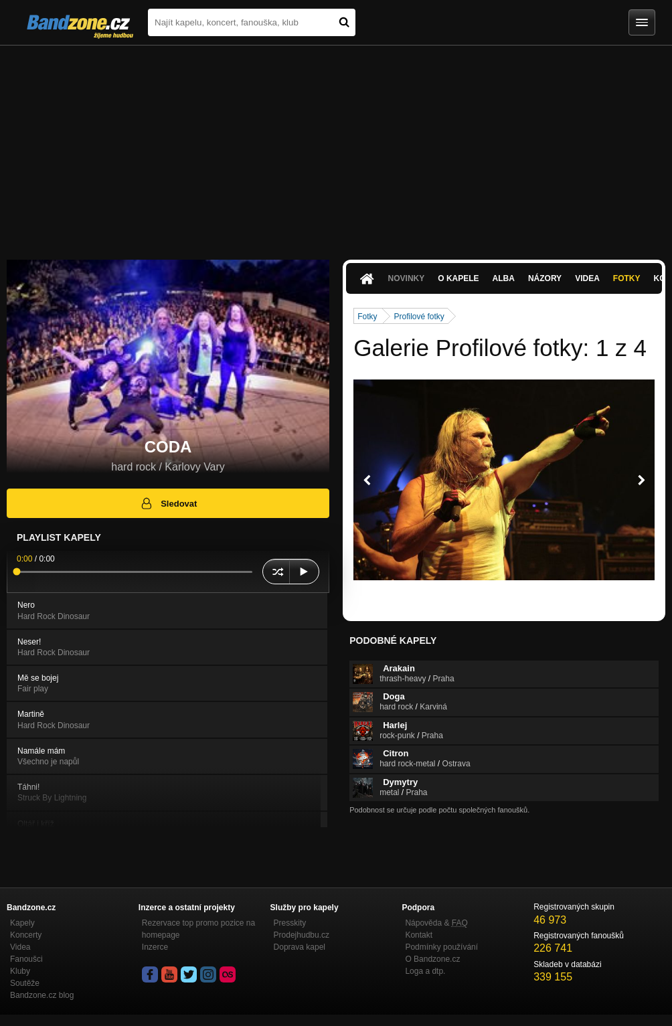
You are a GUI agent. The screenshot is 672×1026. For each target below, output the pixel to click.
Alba (504, 278)
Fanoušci (26, 959)
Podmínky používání (441, 947)
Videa (587, 278)
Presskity (290, 923)
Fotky (627, 278)
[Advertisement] (336, 146)
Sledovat (168, 503)
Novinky (406, 278)
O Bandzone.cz (432, 959)
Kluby (20, 971)
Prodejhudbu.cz (301, 935)
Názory (545, 278)
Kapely (22, 923)
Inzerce (155, 947)
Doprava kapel (299, 947)
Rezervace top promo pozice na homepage (198, 929)
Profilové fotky (419, 316)
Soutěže (24, 983)
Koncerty (25, 935)
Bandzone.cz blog (42, 995)
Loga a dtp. (425, 971)
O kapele (458, 278)
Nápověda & (436, 923)
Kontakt (418, 935)
